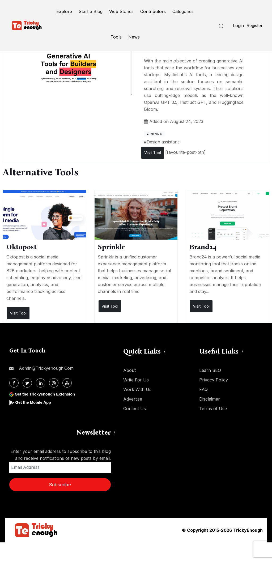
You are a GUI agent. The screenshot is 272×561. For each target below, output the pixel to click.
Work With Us (137, 389)
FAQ (203, 389)
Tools (116, 37)
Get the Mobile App (34, 402)
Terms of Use (213, 408)
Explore (64, 11)
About (129, 370)
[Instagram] (53, 383)
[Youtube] (67, 383)
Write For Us (136, 379)
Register (254, 25)
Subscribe (60, 484)
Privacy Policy (213, 379)
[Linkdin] (40, 383)
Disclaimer (209, 399)
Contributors (153, 11)
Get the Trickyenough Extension (47, 394)
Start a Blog (91, 11)
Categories (183, 11)
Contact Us (134, 408)
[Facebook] (14, 383)
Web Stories (121, 11)
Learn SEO (210, 370)
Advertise (132, 399)
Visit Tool (152, 152)
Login (238, 25)
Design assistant (163, 141)
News (134, 37)
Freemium (154, 134)
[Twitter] (27, 383)
